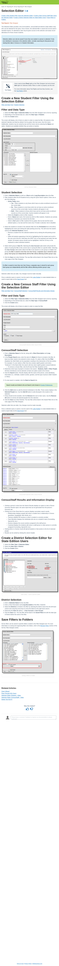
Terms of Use (20, 963)
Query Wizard (5, 691)
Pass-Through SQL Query (8, 693)
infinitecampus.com (37, 963)
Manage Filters (44, 625)
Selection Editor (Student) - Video (11, 695)
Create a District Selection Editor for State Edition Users (30, 17)
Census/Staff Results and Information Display (41, 291)
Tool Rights (19, 91)
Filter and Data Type (7, 105)
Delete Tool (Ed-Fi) (6, 699)
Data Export (20, 279)
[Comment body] (33, 717)
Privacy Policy (27, 963)
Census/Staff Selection (20, 291)
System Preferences (46, 385)
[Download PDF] (25, 11)
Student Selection (19, 105)
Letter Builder (36, 277)
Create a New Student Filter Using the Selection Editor (17, 15)
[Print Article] (27, 11)
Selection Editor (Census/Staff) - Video (12, 697)
